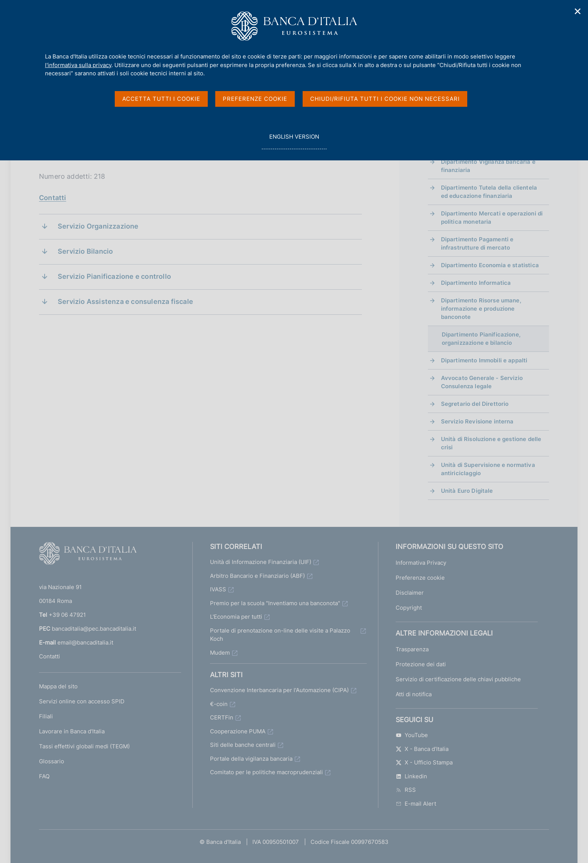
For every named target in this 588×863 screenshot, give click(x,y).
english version (294, 140)
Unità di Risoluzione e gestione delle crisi (491, 443)
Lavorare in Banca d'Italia (72, 731)
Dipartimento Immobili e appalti (484, 360)
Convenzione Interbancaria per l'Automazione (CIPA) (279, 690)
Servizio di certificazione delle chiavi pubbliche (458, 679)
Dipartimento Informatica (476, 282)
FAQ (44, 776)
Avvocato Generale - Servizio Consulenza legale (482, 382)
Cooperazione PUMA (238, 731)
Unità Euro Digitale (467, 490)
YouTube (412, 735)
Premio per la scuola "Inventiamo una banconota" (275, 603)
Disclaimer (410, 592)
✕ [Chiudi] (577, 11)
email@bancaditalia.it (85, 642)
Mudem (220, 652)
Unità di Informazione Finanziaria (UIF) (260, 561)
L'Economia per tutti (236, 616)
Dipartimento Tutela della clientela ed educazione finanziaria (489, 191)
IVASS (218, 589)
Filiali (46, 716)
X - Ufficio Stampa (424, 762)
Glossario (51, 761)
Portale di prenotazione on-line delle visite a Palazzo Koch (280, 635)
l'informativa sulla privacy (78, 65)
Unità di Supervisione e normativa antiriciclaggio (488, 469)
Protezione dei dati (421, 664)
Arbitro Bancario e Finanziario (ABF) (257, 575)
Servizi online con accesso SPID (81, 701)
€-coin (219, 703)
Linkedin (411, 776)
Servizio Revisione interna (477, 421)
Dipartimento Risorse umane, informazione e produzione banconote (481, 308)
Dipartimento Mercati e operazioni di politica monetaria (492, 217)
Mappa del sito (58, 686)
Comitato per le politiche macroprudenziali (266, 772)
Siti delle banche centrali (243, 744)
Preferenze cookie (420, 577)
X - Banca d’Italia (422, 748)
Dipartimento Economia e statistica (490, 265)
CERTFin (221, 717)
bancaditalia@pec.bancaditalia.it (94, 628)
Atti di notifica (414, 694)
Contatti (52, 198)
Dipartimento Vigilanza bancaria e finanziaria (488, 165)
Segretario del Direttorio (475, 403)
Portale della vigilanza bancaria (251, 758)
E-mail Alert (416, 803)
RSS (406, 789)
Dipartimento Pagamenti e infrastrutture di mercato (477, 243)
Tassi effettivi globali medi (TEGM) (84, 746)
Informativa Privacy (421, 562)
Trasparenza (412, 649)
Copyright (409, 607)
